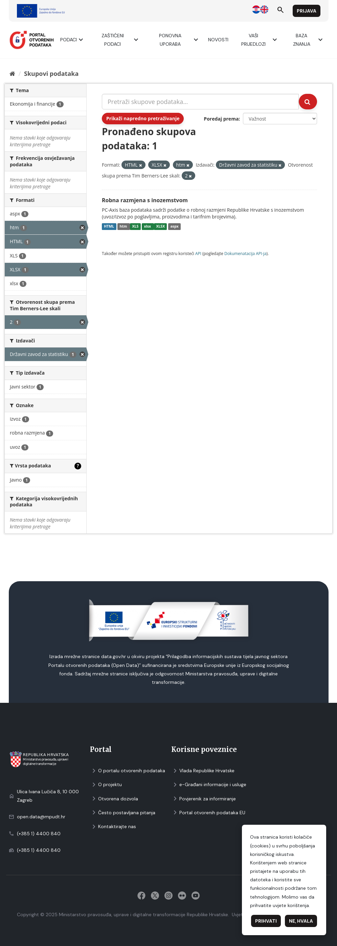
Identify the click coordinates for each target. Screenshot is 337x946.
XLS (135, 226)
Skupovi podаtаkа (51, 73)
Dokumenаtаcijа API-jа (245, 253)
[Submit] (308, 101)
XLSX (160, 226)
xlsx (148, 226)
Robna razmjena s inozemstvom (145, 200)
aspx (174, 226)
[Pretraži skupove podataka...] (200, 101)
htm (123, 226)
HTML (109, 226)
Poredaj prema (221, 118)
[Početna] (12, 73)
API (198, 253)
